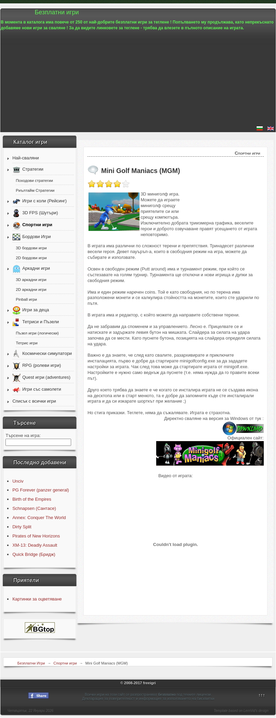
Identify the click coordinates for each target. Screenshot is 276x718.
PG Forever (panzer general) (40, 490)
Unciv (17, 481)
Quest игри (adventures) (46, 377)
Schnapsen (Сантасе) (34, 508)
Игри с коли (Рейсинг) (44, 200)
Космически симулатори (47, 353)
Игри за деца (35, 309)
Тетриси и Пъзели (40, 321)
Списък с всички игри (34, 401)
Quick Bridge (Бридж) (33, 554)
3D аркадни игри (31, 279)
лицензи (203, 694)
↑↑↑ (261, 695)
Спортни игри (37, 224)
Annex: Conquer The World (39, 517)
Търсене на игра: (22, 435)
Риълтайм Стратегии (35, 190)
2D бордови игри (31, 257)
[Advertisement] (138, 78)
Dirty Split (21, 526)
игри (100, 694)
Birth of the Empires (31, 499)
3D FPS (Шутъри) (40, 212)
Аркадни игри (36, 268)
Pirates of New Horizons (36, 535)
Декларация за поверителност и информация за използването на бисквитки (148, 699)
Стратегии (32, 169)
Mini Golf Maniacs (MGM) (140, 170)
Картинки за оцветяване (37, 599)
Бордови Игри (36, 236)
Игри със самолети (41, 389)
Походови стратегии (34, 180)
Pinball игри (26, 299)
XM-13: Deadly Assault (34, 545)
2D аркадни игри (31, 289)
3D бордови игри (31, 248)
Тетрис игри (26, 343)
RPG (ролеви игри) (41, 365)
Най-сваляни (25, 157)
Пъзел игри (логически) (37, 333)
